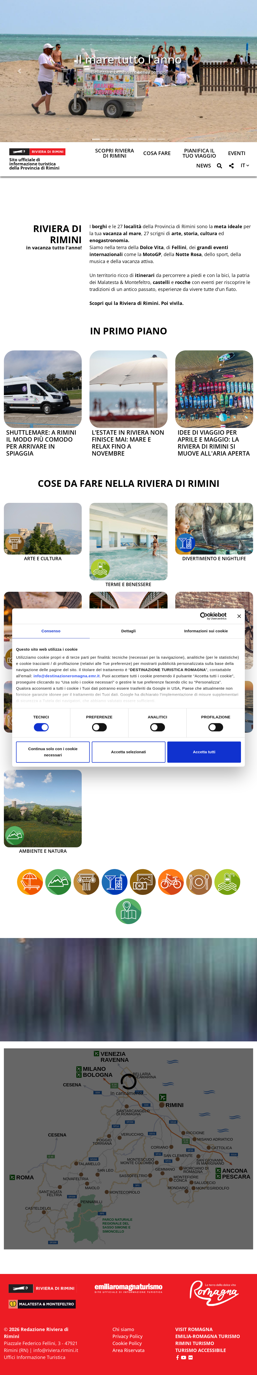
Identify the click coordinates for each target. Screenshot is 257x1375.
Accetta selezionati (128, 752)
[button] (19, 71)
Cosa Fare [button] (157, 154)
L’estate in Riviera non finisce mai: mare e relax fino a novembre (128, 443)
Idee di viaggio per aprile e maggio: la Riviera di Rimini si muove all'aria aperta (214, 443)
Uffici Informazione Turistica (34, 1357)
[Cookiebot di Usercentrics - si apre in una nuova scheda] (203, 616)
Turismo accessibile (200, 1350)
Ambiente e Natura (43, 851)
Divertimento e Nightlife (214, 559)
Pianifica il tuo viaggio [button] (199, 153)
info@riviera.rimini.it (55, 1350)
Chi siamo (123, 1329)
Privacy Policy (127, 1336)
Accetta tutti (204, 752)
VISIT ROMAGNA (194, 1329)
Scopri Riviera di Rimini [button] (114, 153)
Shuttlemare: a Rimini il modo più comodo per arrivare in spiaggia (41, 443)
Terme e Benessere (128, 584)
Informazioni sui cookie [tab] (206, 631)
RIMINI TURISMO (194, 1343)
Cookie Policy (127, 1343)
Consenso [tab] (50, 631)
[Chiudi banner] (239, 616)
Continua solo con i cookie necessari (53, 752)
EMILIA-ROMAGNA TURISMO (207, 1336)
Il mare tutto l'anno (128, 59)
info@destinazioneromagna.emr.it (67, 676)
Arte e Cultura (43, 559)
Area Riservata (128, 1350)
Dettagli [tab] (128, 631)
